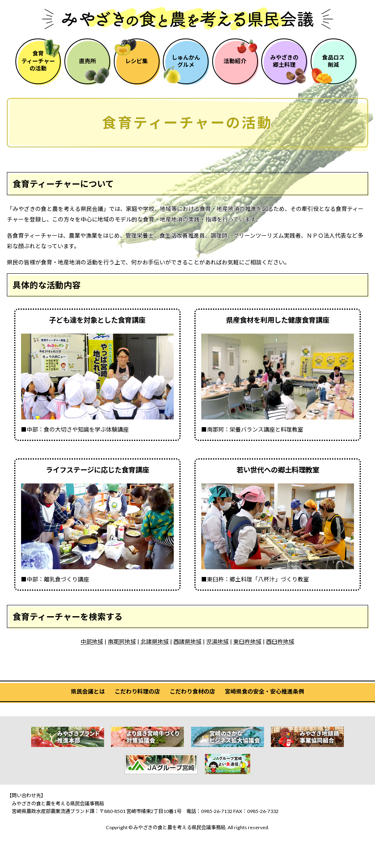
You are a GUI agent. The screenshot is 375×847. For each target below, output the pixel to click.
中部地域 (92, 641)
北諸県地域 (155, 641)
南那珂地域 (122, 641)
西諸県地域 (187, 641)
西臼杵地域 (280, 641)
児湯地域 (217, 641)
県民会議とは (88, 691)
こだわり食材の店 (192, 691)
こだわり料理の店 (137, 691)
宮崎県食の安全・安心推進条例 (264, 691)
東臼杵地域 (247, 641)
